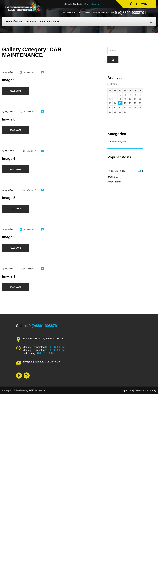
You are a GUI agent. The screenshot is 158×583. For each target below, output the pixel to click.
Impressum (127, 390)
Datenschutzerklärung (145, 390)
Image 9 (8, 80)
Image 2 (8, 237)
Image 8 (8, 119)
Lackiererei (30, 21)
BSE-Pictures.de (37, 390)
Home (9, 21)
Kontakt (56, 21)
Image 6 (8, 159)
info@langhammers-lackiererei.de (41, 361)
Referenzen (44, 21)
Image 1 (8, 276)
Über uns (18, 21)
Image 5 (8, 198)
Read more (15, 91)
